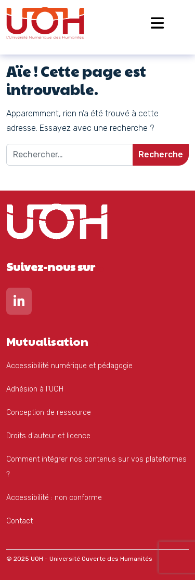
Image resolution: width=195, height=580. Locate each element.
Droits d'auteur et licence (48, 435)
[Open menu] (157, 23)
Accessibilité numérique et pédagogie (69, 365)
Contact (19, 521)
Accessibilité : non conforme (54, 497)
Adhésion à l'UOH (34, 389)
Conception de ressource (48, 412)
